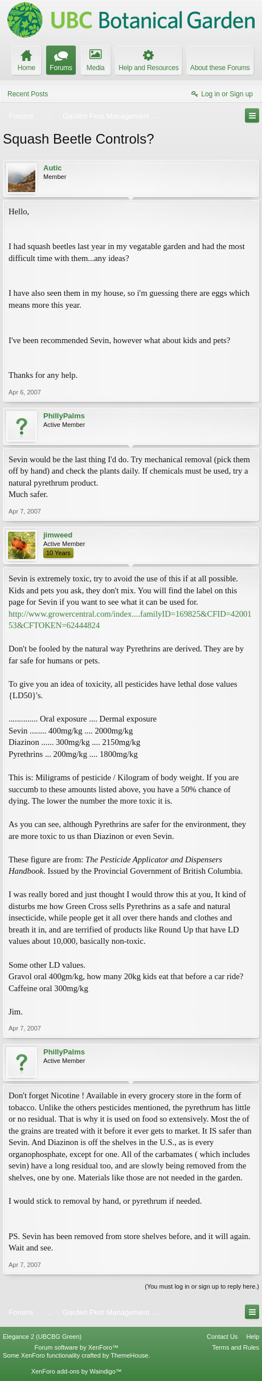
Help (252, 1336)
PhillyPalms (64, 416)
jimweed (57, 535)
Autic (52, 168)
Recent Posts (27, 94)
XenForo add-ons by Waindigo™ (76, 1371)
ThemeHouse (129, 1355)
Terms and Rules (235, 1347)
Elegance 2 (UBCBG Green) (42, 1336)
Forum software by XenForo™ (76, 1347)
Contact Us (222, 1336)
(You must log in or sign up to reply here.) (202, 1286)
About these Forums (219, 68)
